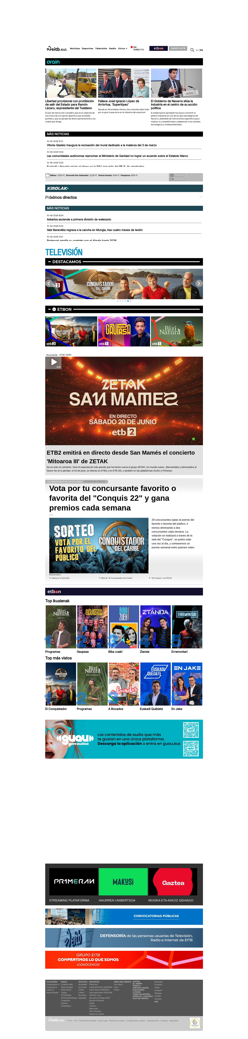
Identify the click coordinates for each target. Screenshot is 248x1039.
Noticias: (83, 982)
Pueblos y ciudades (143, 996)
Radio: (64, 982)
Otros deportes (95, 1011)
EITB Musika (66, 995)
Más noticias (58, 134)
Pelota (91, 1003)
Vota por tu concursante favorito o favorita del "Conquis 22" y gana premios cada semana (112, 498)
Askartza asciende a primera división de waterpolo (79, 219)
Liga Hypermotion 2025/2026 (100, 993)
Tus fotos (177, 175)
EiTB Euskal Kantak (69, 998)
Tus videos (177, 179)
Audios (116, 990)
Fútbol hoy (93, 984)
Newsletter (158, 982)
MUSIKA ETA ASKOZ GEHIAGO (171, 900)
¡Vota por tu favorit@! (61, 578)
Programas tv (52, 987)
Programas (65, 1000)
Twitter (157, 987)
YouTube (157, 999)
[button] (117, 301)
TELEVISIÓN (63, 253)
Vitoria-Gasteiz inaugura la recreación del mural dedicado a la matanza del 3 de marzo (102, 145)
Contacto (164, 1021)
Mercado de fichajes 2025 (99, 998)
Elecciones (138, 990)
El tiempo (137, 984)
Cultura (81, 993)
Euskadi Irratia (67, 984)
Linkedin (157, 996)
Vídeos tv (50, 990)
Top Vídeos (118, 984)
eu (197, 50)
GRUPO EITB (178, 48)
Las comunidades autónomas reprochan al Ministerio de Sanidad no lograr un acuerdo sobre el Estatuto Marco (117, 156)
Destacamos (66, 261)
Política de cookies (117, 1021)
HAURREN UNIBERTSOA (117, 900)
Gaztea (64, 993)
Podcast (64, 1003)
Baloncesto (93, 1009)
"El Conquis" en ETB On (161, 578)
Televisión (101, 48)
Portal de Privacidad (87, 1021)
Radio (112, 48)
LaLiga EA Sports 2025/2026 (100, 987)
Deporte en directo (96, 1014)
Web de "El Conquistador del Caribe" (117, 578)
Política (81, 990)
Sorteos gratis (141, 988)
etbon (64, 309)
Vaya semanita (52, 993)
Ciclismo (92, 1006)
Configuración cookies (136, 1021)
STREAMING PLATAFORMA (69, 900)
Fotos (116, 987)
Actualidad (83, 984)
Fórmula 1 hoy (95, 995)
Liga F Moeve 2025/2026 (99, 990)
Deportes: (94, 982)
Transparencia (153, 1021)
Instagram (158, 990)
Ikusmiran (82, 995)
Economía (83, 987)
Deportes (87, 48)
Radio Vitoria (66, 990)
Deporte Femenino (96, 1000)
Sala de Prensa (140, 998)
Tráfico (137, 986)
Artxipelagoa (66, 1006)
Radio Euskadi (67, 987)
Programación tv (53, 984)
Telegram (158, 993)
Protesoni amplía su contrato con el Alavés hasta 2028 (81, 240)
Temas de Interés (141, 994)
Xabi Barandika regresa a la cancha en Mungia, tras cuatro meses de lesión (95, 230)
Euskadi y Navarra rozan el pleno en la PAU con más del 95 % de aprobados (95, 166)
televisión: (52, 982)
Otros (121, 48)
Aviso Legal (102, 1021)
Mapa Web (174, 1021)
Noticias (75, 48)
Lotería (137, 992)
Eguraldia (82, 998)
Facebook (158, 985)
